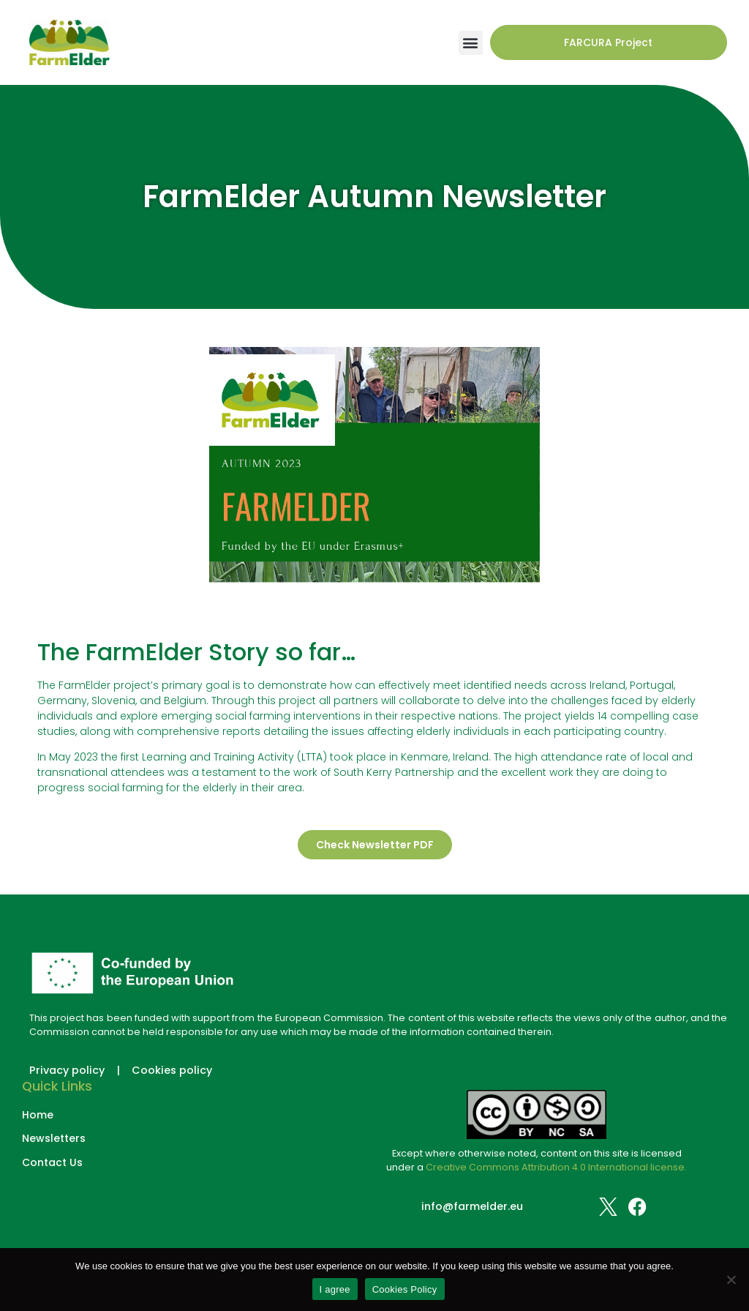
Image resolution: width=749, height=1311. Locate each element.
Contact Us (52, 1163)
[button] (471, 43)
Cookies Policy (404, 1289)
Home (37, 1115)
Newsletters (54, 1138)
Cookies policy (172, 1070)
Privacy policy (67, 1070)
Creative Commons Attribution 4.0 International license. (556, 1167)
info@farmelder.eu (472, 1206)
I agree (335, 1289)
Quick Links (57, 1086)
